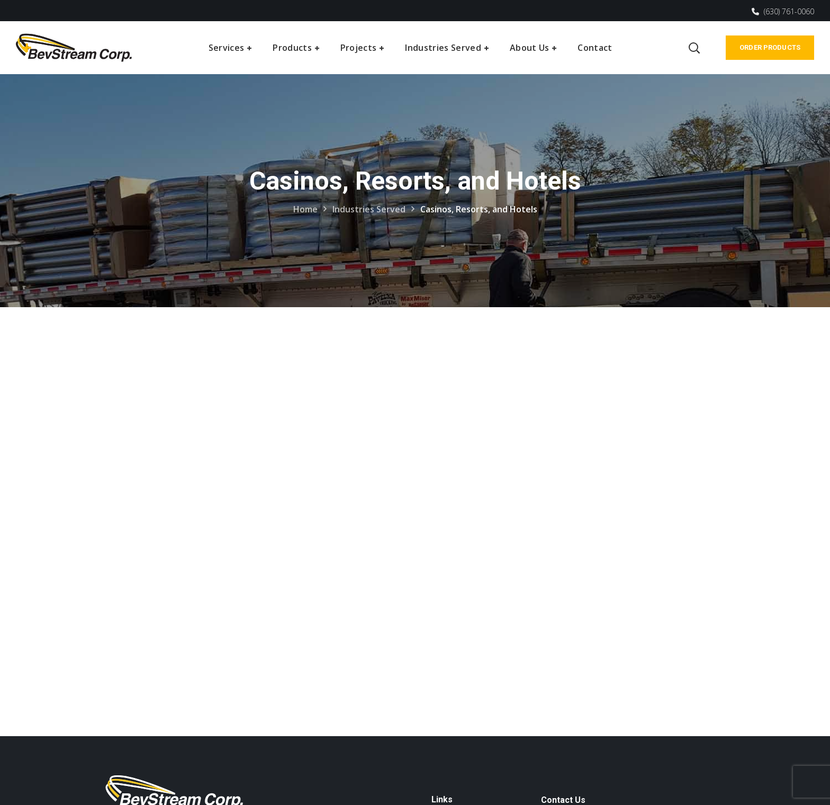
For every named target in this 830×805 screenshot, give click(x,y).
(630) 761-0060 (783, 11)
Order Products (769, 47)
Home (305, 209)
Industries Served (368, 209)
